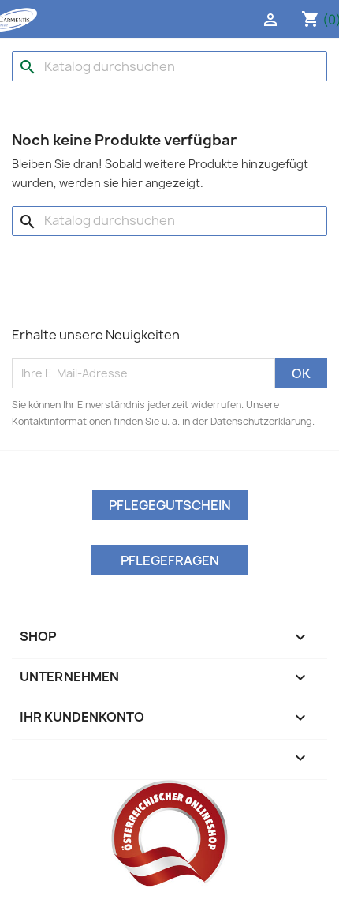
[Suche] (169, 66)
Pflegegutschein (170, 505)
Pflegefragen (170, 560)
